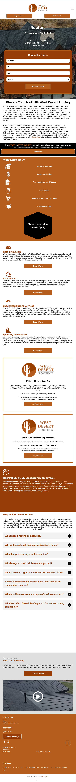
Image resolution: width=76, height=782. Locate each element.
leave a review (61, 488)
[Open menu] (72, 8)
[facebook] (4, 742)
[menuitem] (5, 767)
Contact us (36, 137)
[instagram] (8, 742)
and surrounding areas (10, 723)
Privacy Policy (45, 776)
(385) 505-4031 (8, 732)
